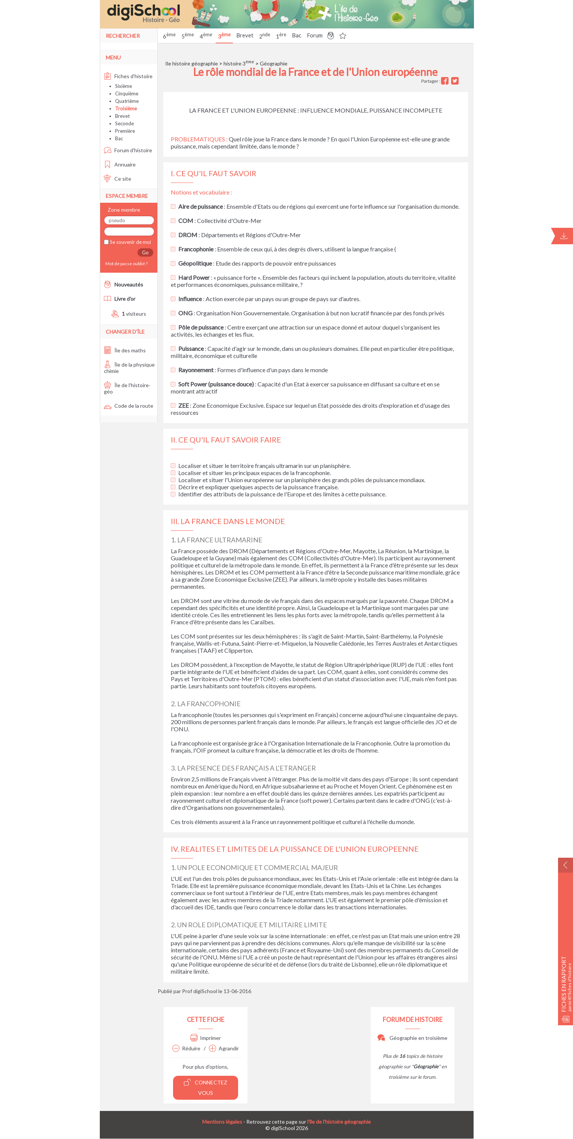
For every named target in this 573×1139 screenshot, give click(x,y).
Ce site (117, 178)
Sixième (123, 86)
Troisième (126, 108)
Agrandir (224, 1048)
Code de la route (128, 405)
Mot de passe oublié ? (126, 263)
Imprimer (205, 1038)
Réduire (186, 1048)
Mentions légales (222, 1121)
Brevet (244, 35)
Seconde (124, 123)
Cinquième (126, 94)
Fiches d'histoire (128, 76)
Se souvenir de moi (130, 242)
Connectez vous (205, 1087)
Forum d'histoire (128, 150)
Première (125, 131)
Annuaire (120, 164)
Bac (296, 35)
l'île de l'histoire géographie (339, 1121)
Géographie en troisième (412, 1038)
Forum (315, 35)
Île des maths (125, 350)
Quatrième (127, 101)
